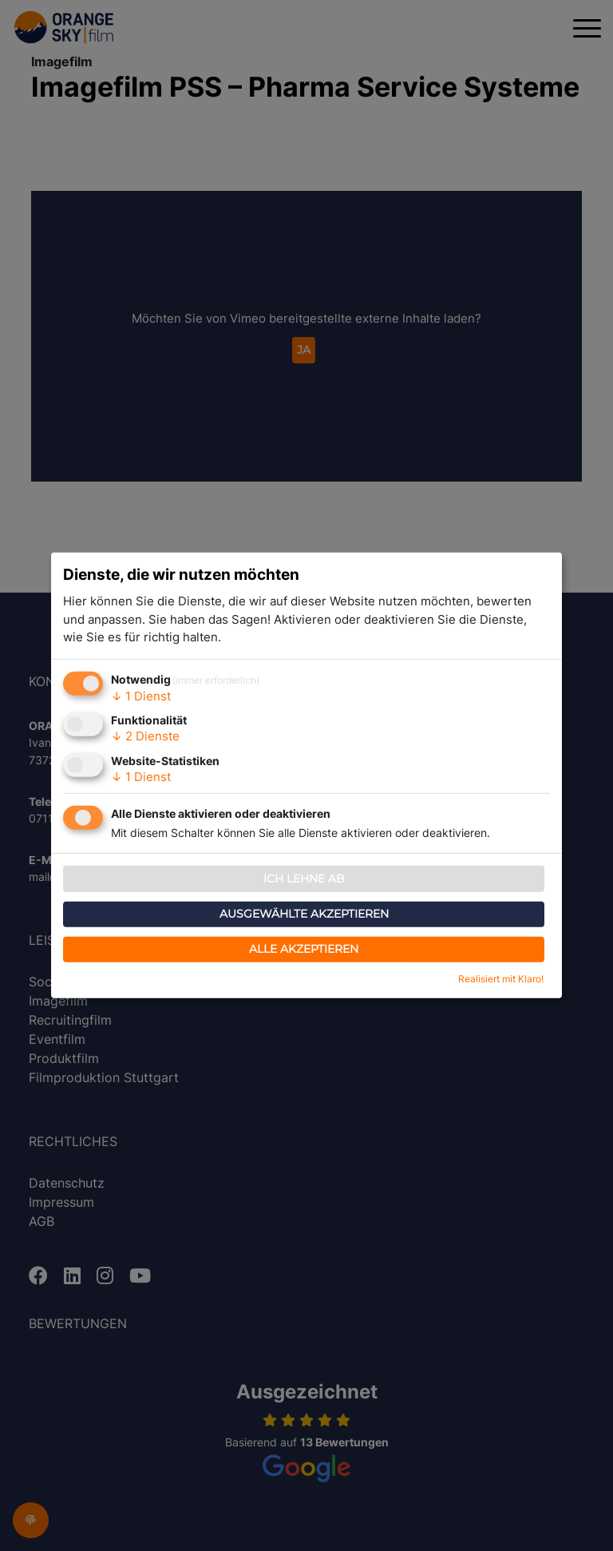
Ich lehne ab (304, 878)
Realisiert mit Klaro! (501, 979)
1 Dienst (141, 696)
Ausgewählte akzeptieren (304, 913)
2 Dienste (145, 736)
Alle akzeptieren (303, 949)
